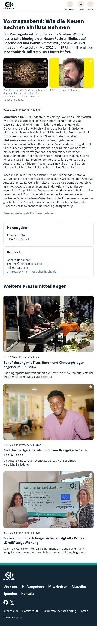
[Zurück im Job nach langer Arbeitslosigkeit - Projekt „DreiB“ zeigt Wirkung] (48, 512)
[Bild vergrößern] (25, 73)
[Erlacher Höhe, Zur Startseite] (9, 6)
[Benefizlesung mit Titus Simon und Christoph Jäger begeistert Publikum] (48, 337)
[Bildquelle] (44, 61)
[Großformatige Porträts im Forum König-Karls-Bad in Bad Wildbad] (48, 425)
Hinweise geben (13, 617)
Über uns (10, 586)
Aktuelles (79, 586)
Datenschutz (30, 611)
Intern (84, 611)
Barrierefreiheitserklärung (59, 611)
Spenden (10, 593)
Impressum (10, 611)
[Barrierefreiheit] (70, 5)
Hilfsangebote (33, 586)
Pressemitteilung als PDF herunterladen (28, 213)
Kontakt (27, 593)
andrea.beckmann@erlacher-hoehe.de (31, 271)
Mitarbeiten (57, 586)
